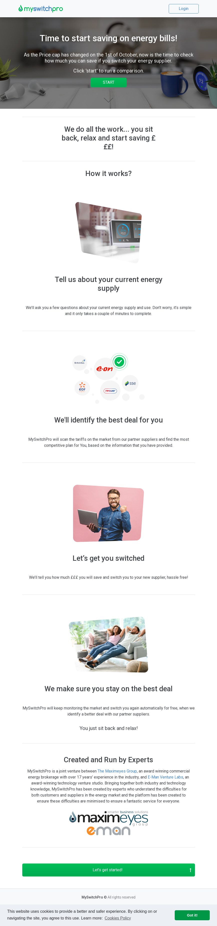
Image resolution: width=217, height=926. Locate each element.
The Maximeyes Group (117, 771)
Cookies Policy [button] (118, 918)
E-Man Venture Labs (165, 777)
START (108, 82)
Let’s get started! (142, 870)
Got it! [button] (192, 915)
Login (183, 8)
